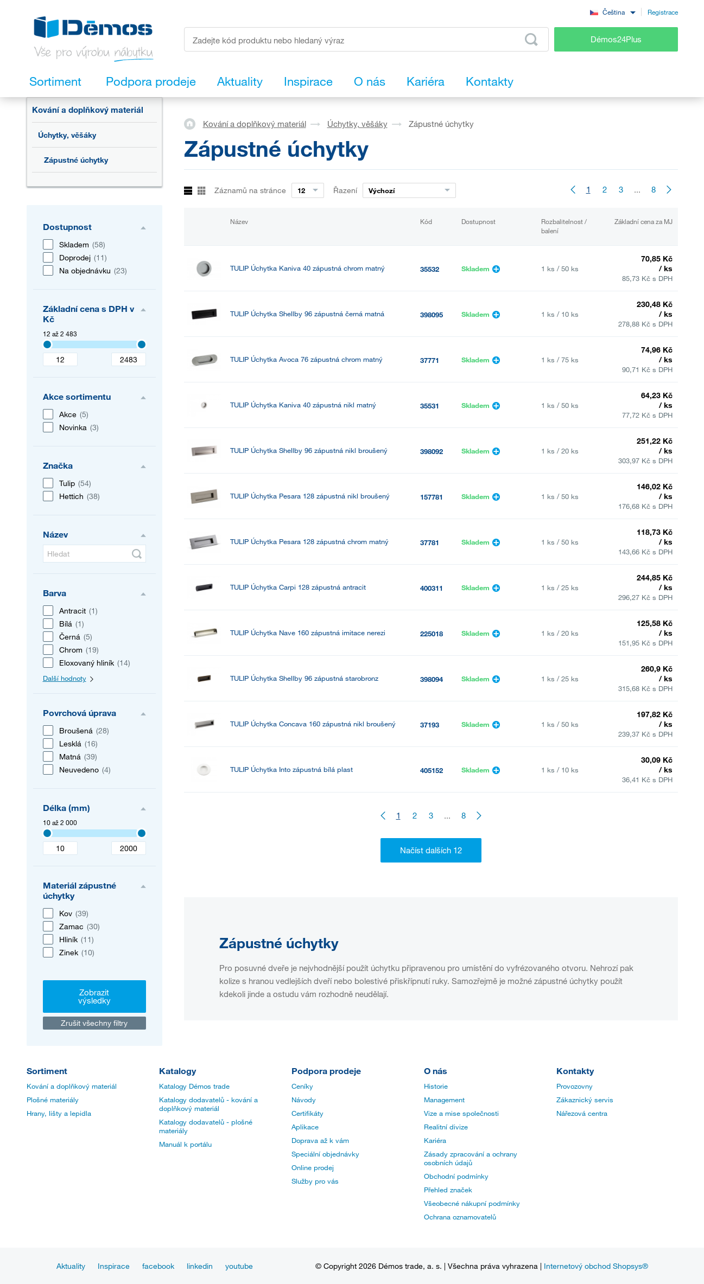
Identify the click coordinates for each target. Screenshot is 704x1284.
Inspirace (114, 1265)
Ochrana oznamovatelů (460, 1216)
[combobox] (613, 11)
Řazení (345, 190)
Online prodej (312, 1167)
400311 (431, 588)
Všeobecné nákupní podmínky (472, 1203)
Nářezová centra (581, 1113)
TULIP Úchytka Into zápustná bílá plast (291, 769)
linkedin (200, 1265)
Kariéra (435, 1140)
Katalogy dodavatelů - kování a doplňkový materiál (208, 1104)
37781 (429, 542)
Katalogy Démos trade (194, 1086)
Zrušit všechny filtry (94, 1022)
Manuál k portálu (185, 1144)
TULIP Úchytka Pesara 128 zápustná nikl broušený (310, 496)
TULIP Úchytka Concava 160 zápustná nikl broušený (313, 724)
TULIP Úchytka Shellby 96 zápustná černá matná (307, 314)
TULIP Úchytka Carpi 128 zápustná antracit (298, 587)
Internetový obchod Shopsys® (596, 1265)
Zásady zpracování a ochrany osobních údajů (470, 1158)
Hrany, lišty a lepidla (59, 1113)
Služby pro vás (315, 1181)
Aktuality (70, 1265)
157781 (431, 497)
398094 (431, 679)
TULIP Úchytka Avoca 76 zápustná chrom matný (306, 359)
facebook (158, 1265)
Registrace (663, 12)
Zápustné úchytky (76, 159)
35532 (429, 269)
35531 (429, 405)
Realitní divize (446, 1126)
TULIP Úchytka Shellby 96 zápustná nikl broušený (309, 450)
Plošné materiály (53, 1099)
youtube (239, 1265)
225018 (431, 633)
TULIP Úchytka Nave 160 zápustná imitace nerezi (307, 633)
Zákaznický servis (584, 1099)
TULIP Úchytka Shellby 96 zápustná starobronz (304, 678)
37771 (429, 360)
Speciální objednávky (325, 1153)
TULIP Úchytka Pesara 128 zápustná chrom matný (309, 542)
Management (444, 1099)
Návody (303, 1099)
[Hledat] (94, 553)
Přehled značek (448, 1189)
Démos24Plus (616, 39)
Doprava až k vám (320, 1140)
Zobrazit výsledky (94, 996)
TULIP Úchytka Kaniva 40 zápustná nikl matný (303, 405)
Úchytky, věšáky (67, 134)
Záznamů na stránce (250, 190)
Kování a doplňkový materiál (87, 109)
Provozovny (574, 1086)
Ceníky (302, 1086)
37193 (429, 724)
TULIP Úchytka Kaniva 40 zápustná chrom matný (307, 268)
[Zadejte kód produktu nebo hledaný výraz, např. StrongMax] (367, 39)
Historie (436, 1086)
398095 (431, 314)
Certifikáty (307, 1113)
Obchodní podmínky (456, 1176)
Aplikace (305, 1126)
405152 (431, 770)
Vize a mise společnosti (461, 1113)
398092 (431, 451)
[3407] (47, 344)
